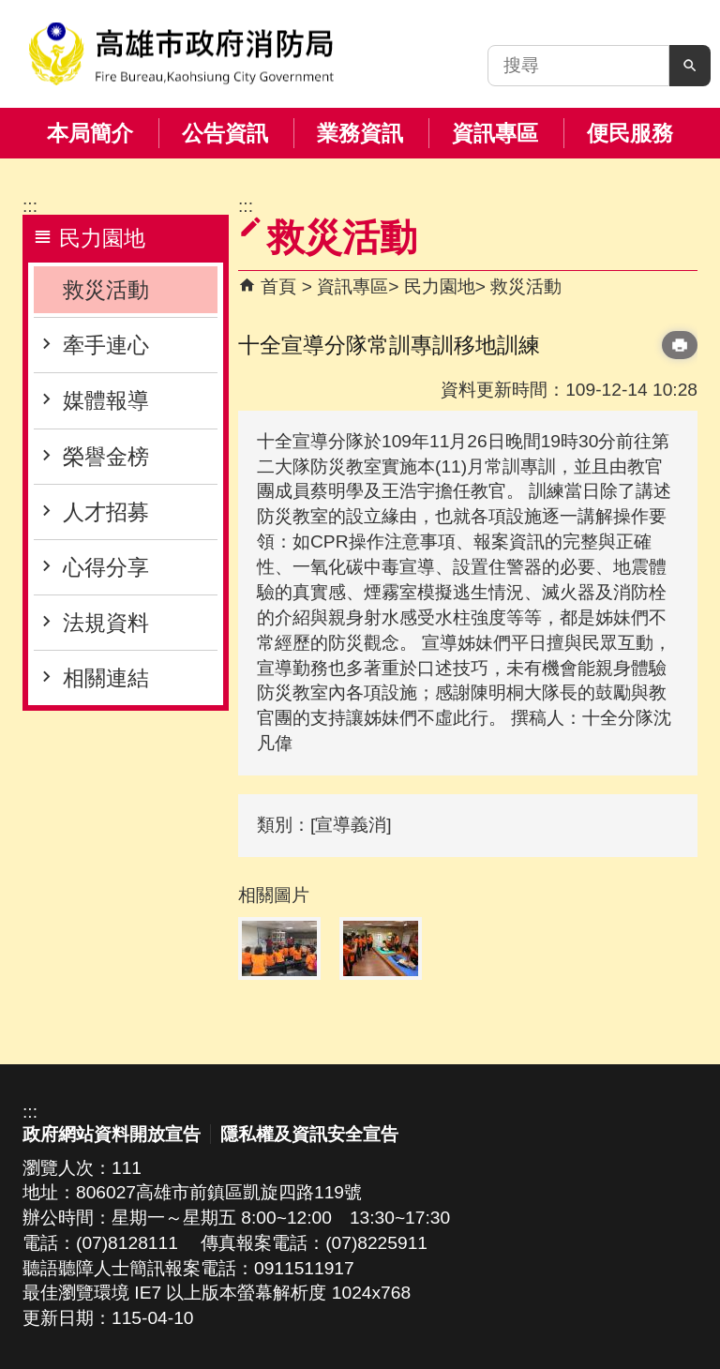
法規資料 (106, 622)
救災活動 (106, 290)
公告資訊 (225, 133)
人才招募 (106, 512)
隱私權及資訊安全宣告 (309, 1134)
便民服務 (630, 133)
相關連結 (106, 678)
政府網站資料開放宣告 (111, 1134)
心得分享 (106, 567)
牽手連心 (106, 345)
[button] (690, 65)
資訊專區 (495, 133)
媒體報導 (106, 400)
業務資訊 (360, 133)
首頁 (278, 286)
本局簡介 (90, 133)
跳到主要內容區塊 (9, 9)
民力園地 (439, 286)
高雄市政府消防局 (180, 54)
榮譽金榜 (106, 456)
